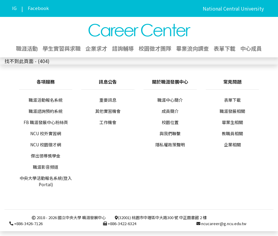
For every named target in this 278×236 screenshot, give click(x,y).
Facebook (38, 8)
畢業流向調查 (192, 48)
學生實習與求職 (62, 48)
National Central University (233, 8)
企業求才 (96, 48)
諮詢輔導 (123, 48)
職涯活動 (27, 48)
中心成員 (251, 48)
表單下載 (224, 48)
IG (14, 8)
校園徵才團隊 (155, 48)
